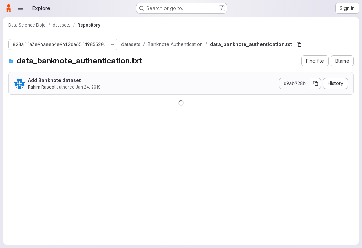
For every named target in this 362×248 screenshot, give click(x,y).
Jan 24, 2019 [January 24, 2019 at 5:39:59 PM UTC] (88, 87)
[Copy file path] (299, 44)
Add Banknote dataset (54, 80)
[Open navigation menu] (20, 8)
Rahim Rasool (41, 87)
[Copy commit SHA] (315, 83)
